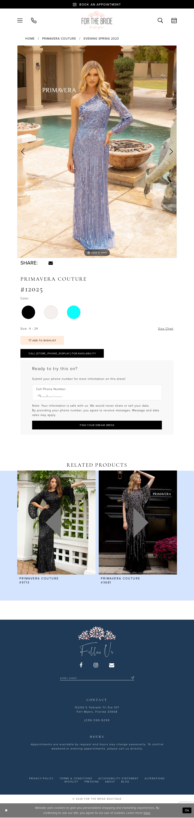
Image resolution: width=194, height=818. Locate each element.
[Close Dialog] (6, 810)
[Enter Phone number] (95, 395)
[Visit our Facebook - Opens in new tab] (81, 665)
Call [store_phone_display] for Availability (62, 353)
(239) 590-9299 (97, 720)
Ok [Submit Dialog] (187, 810)
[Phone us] (34, 20)
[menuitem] (20, 20)
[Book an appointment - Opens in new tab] (97, 4)
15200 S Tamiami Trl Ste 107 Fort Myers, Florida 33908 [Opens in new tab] (97, 710)
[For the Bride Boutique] (97, 20)
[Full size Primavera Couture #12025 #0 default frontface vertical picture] (97, 152)
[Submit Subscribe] (132, 678)
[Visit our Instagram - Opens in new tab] (96, 665)
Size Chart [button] (165, 328)
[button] (20, 20)
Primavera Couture (59, 38)
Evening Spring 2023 (101, 38)
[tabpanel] (97, 152)
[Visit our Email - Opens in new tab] (112, 665)
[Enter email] (97, 678)
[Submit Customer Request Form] (97, 425)
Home (30, 38)
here (147, 813)
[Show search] (160, 20)
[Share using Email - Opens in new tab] (50, 263)
